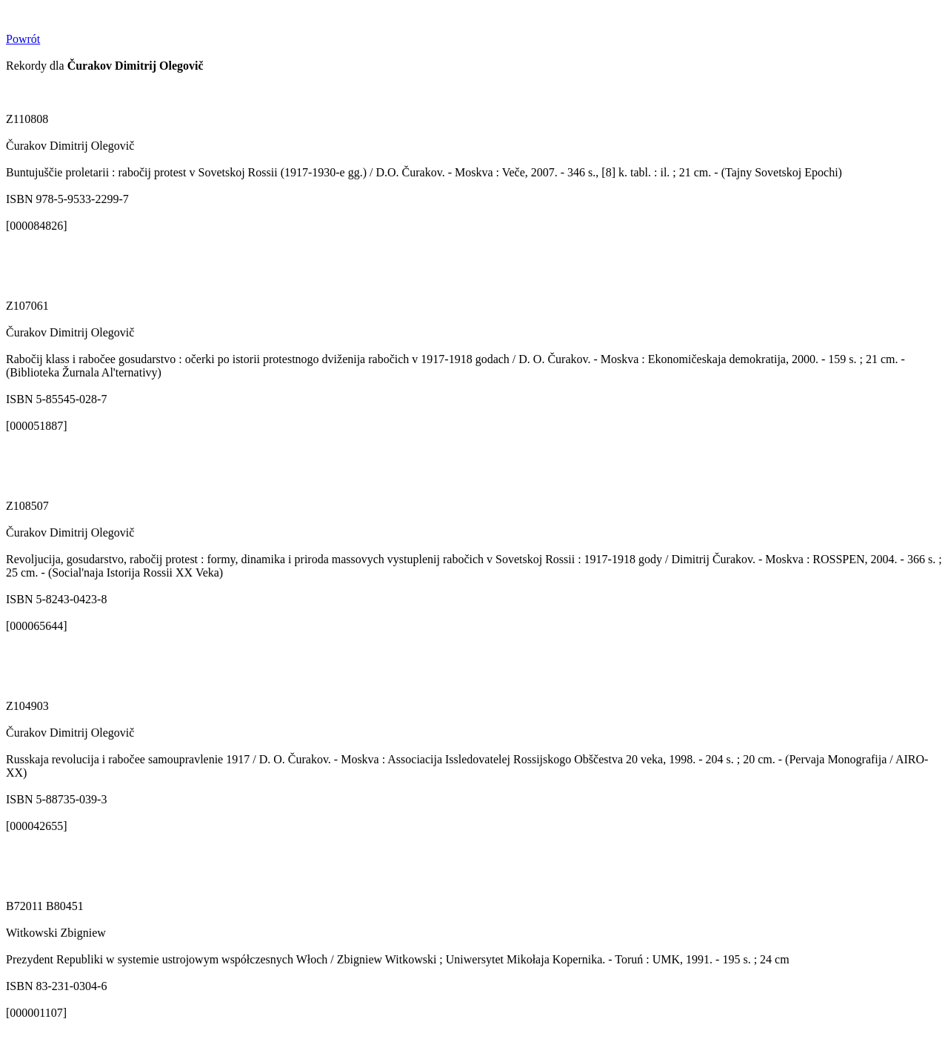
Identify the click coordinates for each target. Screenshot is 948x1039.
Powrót (23, 39)
